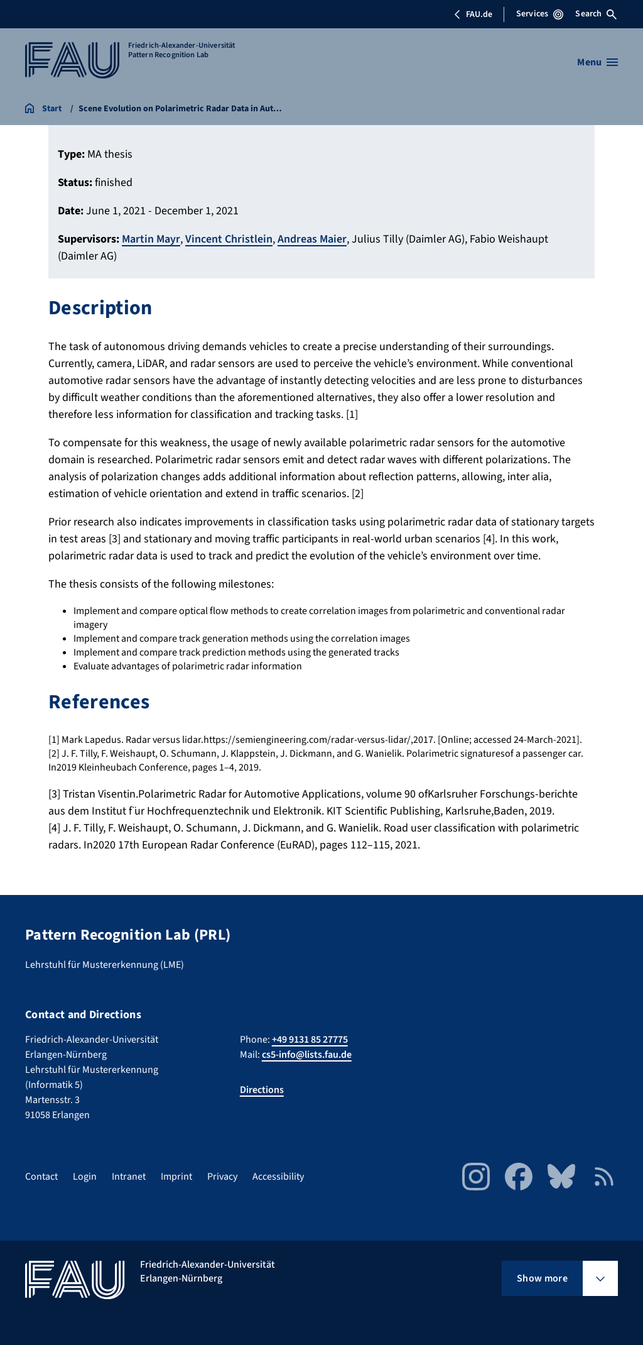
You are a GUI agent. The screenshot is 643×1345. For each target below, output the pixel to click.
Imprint (176, 1176)
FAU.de (472, 14)
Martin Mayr (151, 239)
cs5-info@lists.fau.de (307, 1055)
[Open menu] (597, 62)
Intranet (129, 1176)
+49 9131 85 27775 (310, 1039)
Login (85, 1176)
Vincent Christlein (229, 239)
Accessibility (278, 1176)
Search (596, 14)
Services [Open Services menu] (539, 14)
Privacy (222, 1176)
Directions (262, 1090)
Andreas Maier (312, 239)
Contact (41, 1176)
